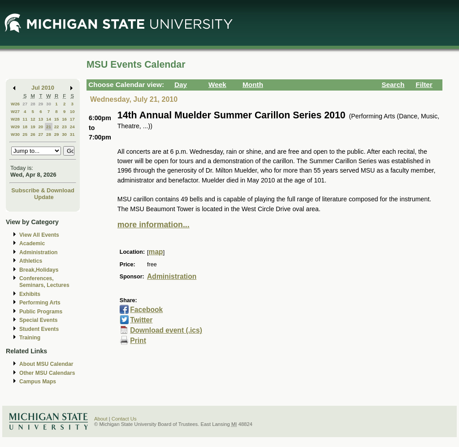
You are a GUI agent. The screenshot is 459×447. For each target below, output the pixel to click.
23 (64, 126)
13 (40, 119)
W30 (15, 134)
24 (72, 126)
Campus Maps (37, 381)
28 (32, 103)
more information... (153, 224)
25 (24, 134)
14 (48, 119)
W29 (15, 126)
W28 (15, 119)
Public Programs (40, 311)
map (156, 252)
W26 (15, 103)
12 (32, 119)
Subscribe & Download (42, 190)
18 (24, 126)
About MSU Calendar (46, 364)
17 (72, 119)
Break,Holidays (39, 270)
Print (138, 340)
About (101, 418)
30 (48, 103)
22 (56, 126)
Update (44, 197)
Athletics (30, 261)
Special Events (38, 320)
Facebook (146, 309)
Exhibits (29, 294)
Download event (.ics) (166, 330)
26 (32, 134)
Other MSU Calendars (47, 373)
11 (24, 119)
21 (48, 126)
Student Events (39, 329)
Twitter (141, 320)
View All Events (39, 235)
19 (32, 126)
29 (40, 103)
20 (40, 126)
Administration (38, 252)
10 (72, 111)
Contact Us (124, 418)
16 (64, 119)
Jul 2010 (42, 87)
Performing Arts (40, 302)
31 (72, 134)
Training (29, 337)
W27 (15, 111)
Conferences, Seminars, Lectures (44, 281)
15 (56, 119)
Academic (32, 243)
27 (24, 103)
